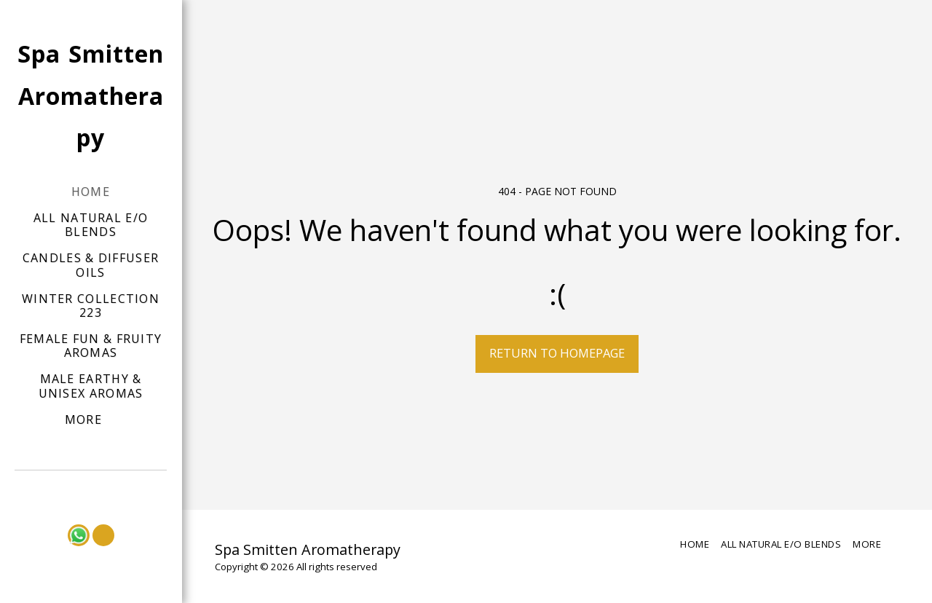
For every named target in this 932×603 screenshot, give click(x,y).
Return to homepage (557, 352)
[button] (91, 490)
